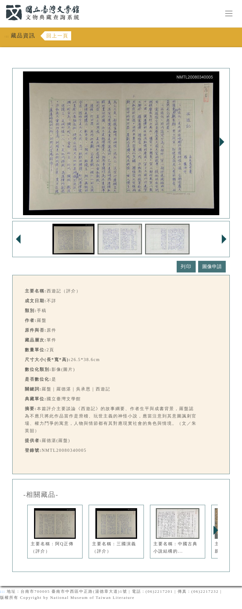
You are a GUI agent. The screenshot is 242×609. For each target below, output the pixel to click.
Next (221, 142)
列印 (186, 266)
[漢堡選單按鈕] (229, 13)
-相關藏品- (41, 494)
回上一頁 (57, 35)
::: (2, 3)
